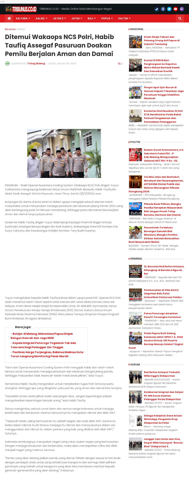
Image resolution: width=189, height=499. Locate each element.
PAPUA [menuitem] (105, 18)
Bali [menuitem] (90, 18)
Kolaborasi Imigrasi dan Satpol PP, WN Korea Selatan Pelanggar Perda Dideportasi (163, 396)
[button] (180, 18)
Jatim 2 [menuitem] (58, 18)
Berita (21, 29)
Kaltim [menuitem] (123, 18)
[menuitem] (9, 18)
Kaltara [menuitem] (22, 18)
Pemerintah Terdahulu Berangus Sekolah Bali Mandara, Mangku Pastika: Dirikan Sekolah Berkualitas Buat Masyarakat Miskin (154, 235)
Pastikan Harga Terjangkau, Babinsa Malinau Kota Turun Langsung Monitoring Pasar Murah (47, 354)
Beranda (10, 29)
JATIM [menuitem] (75, 18)
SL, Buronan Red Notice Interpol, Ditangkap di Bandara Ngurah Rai (164, 270)
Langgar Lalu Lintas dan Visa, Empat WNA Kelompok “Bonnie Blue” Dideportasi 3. (163, 442)
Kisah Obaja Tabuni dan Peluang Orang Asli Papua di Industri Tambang (162, 40)
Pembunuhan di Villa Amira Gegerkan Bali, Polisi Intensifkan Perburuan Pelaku (163, 293)
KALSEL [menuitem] (40, 18)
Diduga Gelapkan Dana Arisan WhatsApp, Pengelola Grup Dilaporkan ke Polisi (163, 419)
